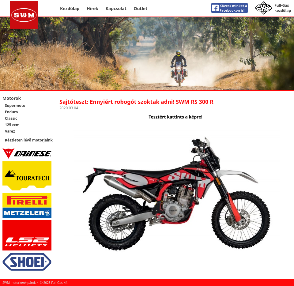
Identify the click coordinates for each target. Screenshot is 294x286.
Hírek (92, 8)
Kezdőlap (69, 8)
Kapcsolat (116, 8)
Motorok (11, 98)
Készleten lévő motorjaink (29, 140)
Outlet (140, 8)
